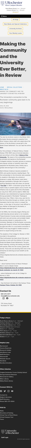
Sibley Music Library (6, 381)
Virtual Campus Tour (6, 417)
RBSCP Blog (4, 89)
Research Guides (5, 350)
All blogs (15, 19)
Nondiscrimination (6, 363)
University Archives (16, 29)
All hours (15, 12)
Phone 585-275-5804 (7, 401)
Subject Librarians (6, 397)
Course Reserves (5, 348)
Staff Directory (5, 354)
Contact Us (3, 395)
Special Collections (14, 87)
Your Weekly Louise (15, 33)
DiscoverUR (4, 356)
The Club (3, 185)
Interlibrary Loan (5, 352)
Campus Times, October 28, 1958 (11, 285)
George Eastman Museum (8, 374)
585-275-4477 (6, 294)
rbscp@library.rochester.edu (10, 296)
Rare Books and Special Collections (15, 24)
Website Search (5, 359)
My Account (4, 346)
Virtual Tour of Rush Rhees (8, 415)
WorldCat (3, 361)
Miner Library (4, 379)
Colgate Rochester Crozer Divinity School (13, 372)
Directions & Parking (6, 413)
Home (2, 87)
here (1, 147)
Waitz (2, 411)
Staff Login (4, 437)
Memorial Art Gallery (6, 377)
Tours (2, 419)
